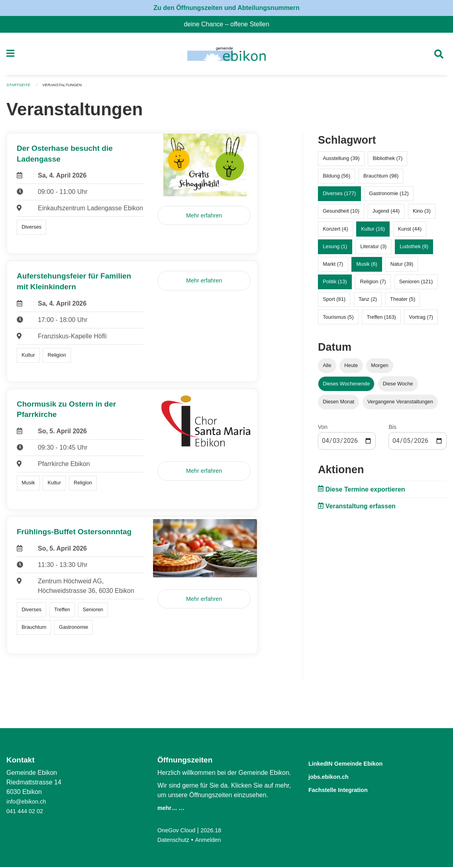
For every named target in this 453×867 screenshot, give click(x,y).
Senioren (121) (416, 285)
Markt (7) (333, 268)
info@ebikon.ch (28, 801)
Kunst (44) (410, 232)
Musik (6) (366, 268)
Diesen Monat (338, 405)
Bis (392, 430)
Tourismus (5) (338, 320)
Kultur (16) (373, 232)
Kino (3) (422, 214)
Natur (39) (402, 268)
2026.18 (216, 830)
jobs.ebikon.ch (334, 776)
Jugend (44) (386, 214)
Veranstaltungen (67, 88)
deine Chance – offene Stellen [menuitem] (229, 24)
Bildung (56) (336, 179)
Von (322, 430)
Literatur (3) (373, 250)
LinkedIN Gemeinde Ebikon (357, 763)
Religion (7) (373, 285)
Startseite (19, 88)
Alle (327, 369)
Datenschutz (175, 839)
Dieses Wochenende (346, 387)
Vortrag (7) (421, 320)
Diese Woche (398, 387)
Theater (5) (402, 303)
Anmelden (212, 839)
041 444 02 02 (26, 811)
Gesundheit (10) (341, 214)
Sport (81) (334, 303)
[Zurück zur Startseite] (226, 56)
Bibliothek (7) (387, 162)
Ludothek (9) (414, 250)
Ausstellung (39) (341, 162)
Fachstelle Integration (347, 788)
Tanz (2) (368, 303)
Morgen (379, 369)
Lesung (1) (335, 250)
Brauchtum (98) (380, 179)
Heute (351, 369)
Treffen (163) (381, 320)
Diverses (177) (339, 197)
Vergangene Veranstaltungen (400, 405)
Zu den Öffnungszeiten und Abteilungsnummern (226, 7)
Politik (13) (335, 285)
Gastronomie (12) (389, 197)
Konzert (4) (335, 232)
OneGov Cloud (178, 830)
